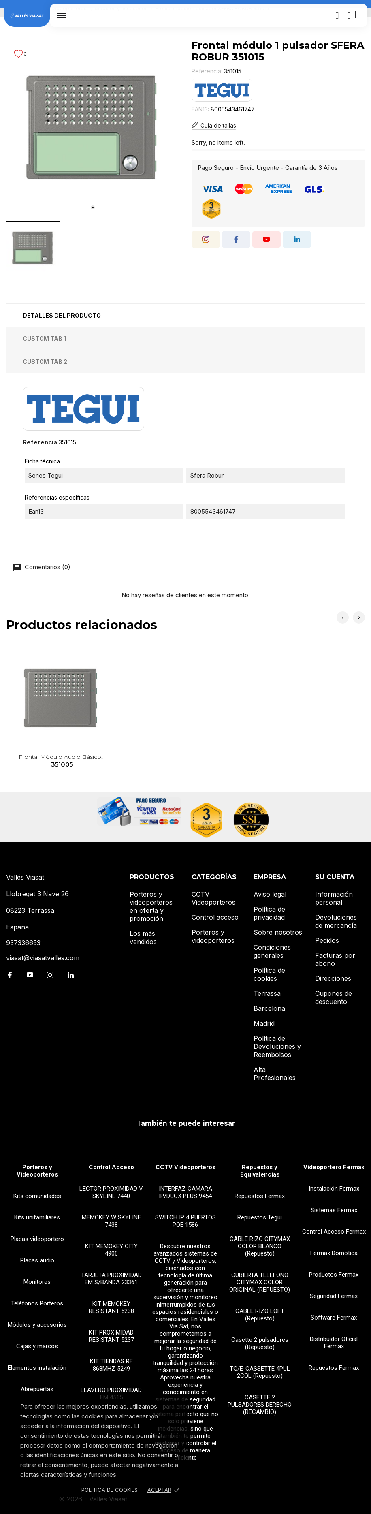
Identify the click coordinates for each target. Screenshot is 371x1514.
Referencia (40, 442)
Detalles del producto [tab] (62, 315)
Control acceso (215, 917)
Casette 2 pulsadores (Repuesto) (259, 1343)
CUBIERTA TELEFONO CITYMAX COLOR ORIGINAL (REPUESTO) (259, 1282)
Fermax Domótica (334, 1253)
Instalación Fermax (334, 1188)
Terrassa (267, 993)
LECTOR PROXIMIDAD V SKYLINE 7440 (111, 1192)
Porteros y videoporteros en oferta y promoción (151, 906)
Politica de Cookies (109, 1489)
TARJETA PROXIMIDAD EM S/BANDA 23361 (111, 1278)
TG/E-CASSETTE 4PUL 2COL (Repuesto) (260, 1372)
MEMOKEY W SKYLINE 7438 (111, 1221)
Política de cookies (269, 974)
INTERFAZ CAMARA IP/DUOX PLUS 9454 (185, 1192)
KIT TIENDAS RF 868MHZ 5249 (111, 1365)
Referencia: (207, 71)
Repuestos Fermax (260, 1196)
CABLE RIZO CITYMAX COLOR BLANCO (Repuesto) (260, 1246)
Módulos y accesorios (37, 1324)
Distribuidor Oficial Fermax (334, 1342)
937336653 (23, 943)
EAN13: (200, 109)
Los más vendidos (143, 937)
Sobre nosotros (278, 932)
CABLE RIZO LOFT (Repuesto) (259, 1314)
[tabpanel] (92, 128)
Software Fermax (334, 1317)
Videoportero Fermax (334, 1167)
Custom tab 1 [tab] (44, 338)
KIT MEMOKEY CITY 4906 (111, 1250)
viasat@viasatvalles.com (42, 958)
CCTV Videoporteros (213, 898)
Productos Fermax (333, 1274)
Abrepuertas (37, 1389)
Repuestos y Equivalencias (259, 1171)
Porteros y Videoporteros (37, 1171)
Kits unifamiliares (37, 1217)
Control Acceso (111, 1167)
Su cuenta (334, 877)
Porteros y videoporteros (213, 936)
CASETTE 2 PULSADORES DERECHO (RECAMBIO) (260, 1405)
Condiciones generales (272, 951)
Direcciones (333, 978)
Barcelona (269, 1008)
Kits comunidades (37, 1196)
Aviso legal (270, 894)
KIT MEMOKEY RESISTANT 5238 (111, 1307)
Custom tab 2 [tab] (45, 361)
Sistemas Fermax (334, 1210)
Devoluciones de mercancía (336, 921)
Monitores (37, 1282)
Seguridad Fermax (334, 1296)
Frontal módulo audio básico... (61, 761)
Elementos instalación (37, 1367)
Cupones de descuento (333, 997)
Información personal (334, 898)
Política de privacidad (269, 913)
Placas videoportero (37, 1239)
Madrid (264, 1023)
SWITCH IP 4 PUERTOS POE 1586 (185, 1221)
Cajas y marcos (37, 1346)
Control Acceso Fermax (334, 1231)
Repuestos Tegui (259, 1217)
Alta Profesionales (275, 1074)
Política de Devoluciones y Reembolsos (277, 1046)
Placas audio (37, 1260)
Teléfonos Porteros (37, 1303)
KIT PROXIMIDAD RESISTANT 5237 (111, 1336)
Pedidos (327, 940)
